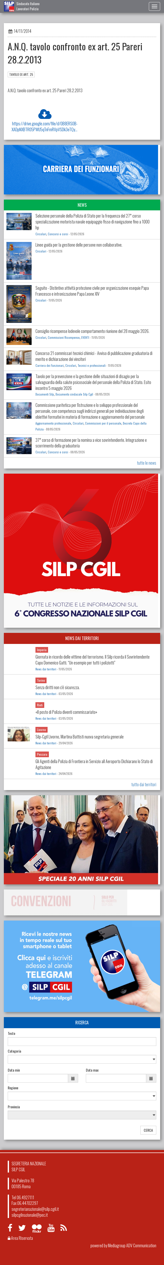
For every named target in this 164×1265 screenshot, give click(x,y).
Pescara (42, 754)
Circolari (40, 234)
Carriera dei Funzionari (49, 365)
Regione (13, 1087)
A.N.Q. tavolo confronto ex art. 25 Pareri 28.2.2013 (45, 90)
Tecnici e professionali (92, 365)
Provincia (14, 1106)
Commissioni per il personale (103, 423)
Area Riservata (20, 1238)
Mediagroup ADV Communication (132, 1245)
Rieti (40, 705)
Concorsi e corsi (58, 234)
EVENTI (85, 337)
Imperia (42, 650)
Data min (14, 1070)
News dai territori (45, 669)
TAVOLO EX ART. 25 (21, 74)
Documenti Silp (44, 394)
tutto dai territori (143, 784)
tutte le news (146, 463)
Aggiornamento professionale (53, 423)
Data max (92, 1070)
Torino (41, 680)
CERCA (148, 1130)
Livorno (41, 729)
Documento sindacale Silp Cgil (74, 394)
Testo (11, 1033)
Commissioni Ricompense (64, 337)
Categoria (14, 1051)
